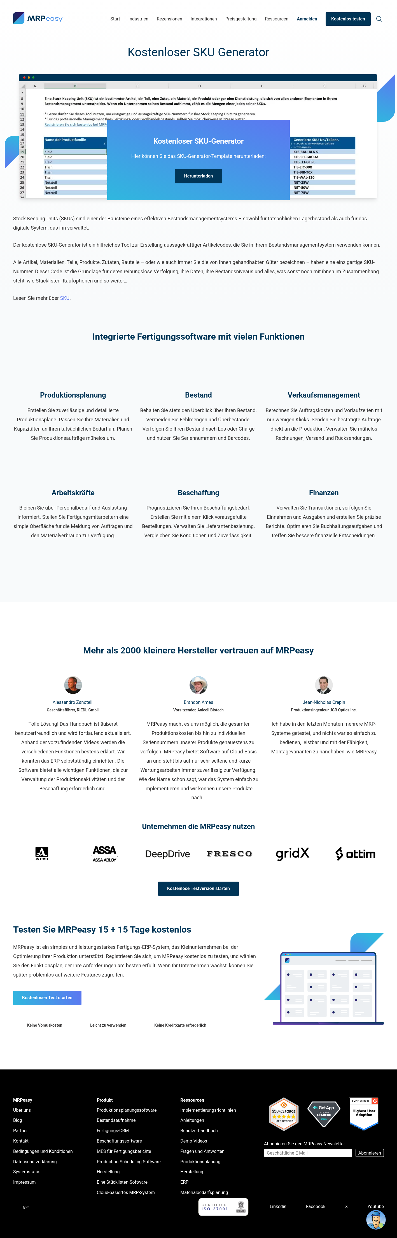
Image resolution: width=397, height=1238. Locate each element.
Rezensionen (169, 19)
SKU (65, 298)
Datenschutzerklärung (35, 1161)
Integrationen (204, 19)
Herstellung (108, 1171)
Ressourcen (276, 19)
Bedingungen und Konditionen (43, 1151)
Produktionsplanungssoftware (127, 1110)
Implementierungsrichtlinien (208, 1110)
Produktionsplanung (200, 1161)
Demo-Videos (193, 1141)
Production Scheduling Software (129, 1161)
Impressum (24, 1182)
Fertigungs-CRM (113, 1130)
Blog (17, 1120)
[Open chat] (376, 1220)
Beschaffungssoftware (119, 1141)
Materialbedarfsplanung (204, 1192)
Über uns (22, 1110)
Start (115, 19)
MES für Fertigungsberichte (124, 1151)
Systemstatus (27, 1171)
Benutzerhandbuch (199, 1130)
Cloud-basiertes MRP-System (126, 1192)
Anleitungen (192, 1120)
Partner (20, 1130)
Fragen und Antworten (202, 1151)
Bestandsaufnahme (116, 1120)
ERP (184, 1182)
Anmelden (307, 19)
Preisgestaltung (240, 19)
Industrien (138, 19)
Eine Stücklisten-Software (122, 1182)
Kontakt (21, 1141)
